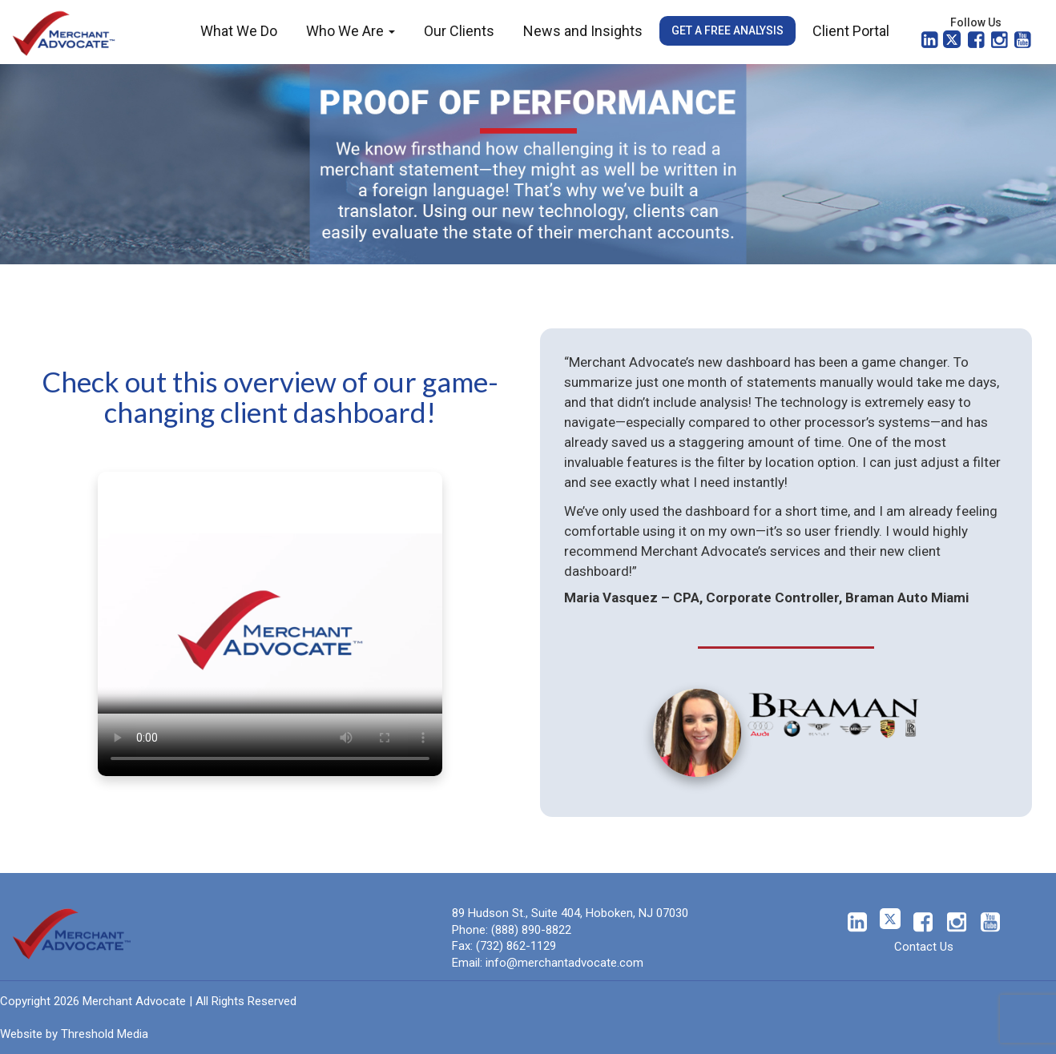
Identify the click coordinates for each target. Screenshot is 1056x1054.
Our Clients (459, 30)
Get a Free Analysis (727, 30)
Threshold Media (104, 1034)
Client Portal (850, 30)
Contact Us (923, 946)
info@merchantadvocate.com (564, 962)
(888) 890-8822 (531, 930)
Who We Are (350, 30)
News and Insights (583, 30)
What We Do (238, 30)
